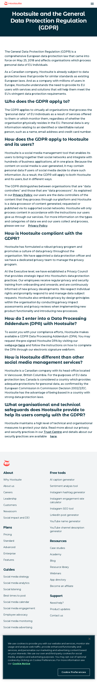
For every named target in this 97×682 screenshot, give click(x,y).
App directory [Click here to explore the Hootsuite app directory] (58, 579)
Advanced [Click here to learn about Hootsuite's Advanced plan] (9, 547)
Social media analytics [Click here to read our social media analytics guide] (16, 583)
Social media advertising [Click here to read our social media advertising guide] (17, 627)
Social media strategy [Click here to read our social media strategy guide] (16, 576)
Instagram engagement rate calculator (67, 500)
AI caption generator (62, 479)
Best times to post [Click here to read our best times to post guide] (14, 595)
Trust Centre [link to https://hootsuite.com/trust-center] (53, 432)
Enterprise (9, 553)
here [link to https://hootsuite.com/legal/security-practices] (53, 436)
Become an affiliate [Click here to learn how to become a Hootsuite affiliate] (61, 586)
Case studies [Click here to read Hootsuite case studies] (57, 548)
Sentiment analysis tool (64, 486)
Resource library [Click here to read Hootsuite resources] (59, 567)
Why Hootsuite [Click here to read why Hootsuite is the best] (12, 479)
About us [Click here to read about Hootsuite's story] (8, 486)
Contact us (56, 615)
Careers (7, 492)
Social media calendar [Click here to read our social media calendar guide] (16, 602)
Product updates (60, 609)
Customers (10, 505)
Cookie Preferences (74, 672)
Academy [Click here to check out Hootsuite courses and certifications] (55, 554)
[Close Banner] (89, 639)
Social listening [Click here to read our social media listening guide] (12, 589)
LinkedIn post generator (64, 515)
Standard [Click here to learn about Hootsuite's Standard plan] (8, 540)
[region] (49, 657)
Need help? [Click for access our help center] (57, 602)
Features (8, 559)
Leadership (10, 498)
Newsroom (10, 511)
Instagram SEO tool (61, 508)
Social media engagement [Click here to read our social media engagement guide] (19, 608)
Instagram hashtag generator (67, 492)
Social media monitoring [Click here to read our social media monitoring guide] (17, 621)
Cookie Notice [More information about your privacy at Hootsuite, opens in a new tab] (21, 663)
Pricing (7, 534)
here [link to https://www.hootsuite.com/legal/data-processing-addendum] (21, 345)
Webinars (55, 573)
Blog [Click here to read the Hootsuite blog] (53, 560)
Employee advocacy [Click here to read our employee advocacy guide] (15, 614)
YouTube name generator (65, 521)
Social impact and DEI (16, 517)
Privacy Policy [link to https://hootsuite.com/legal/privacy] (22, 195)
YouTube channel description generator (67, 529)
